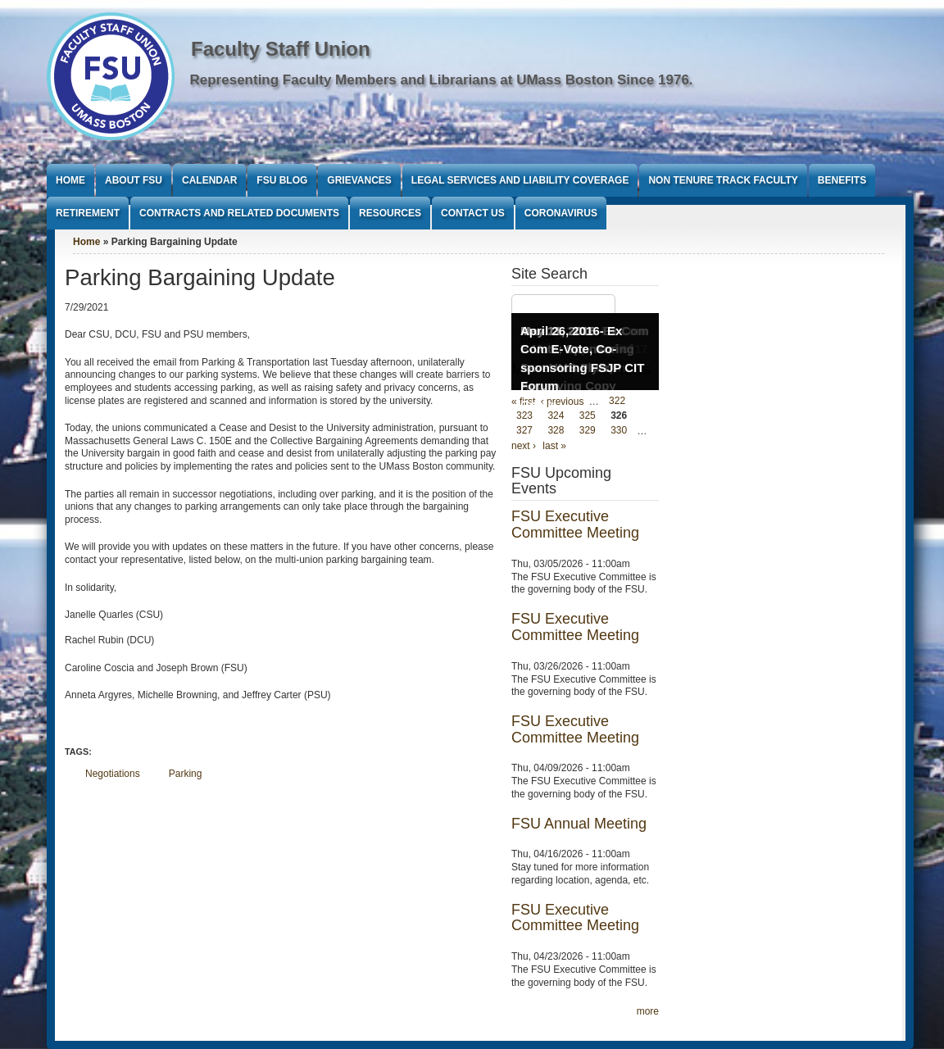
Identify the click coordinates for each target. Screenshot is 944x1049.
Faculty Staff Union (280, 49)
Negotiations (112, 773)
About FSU (133, 180)
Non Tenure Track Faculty (722, 180)
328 (555, 431)
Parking (185, 773)
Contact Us (473, 213)
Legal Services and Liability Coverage (520, 180)
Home (70, 180)
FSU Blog (281, 180)
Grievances (359, 180)
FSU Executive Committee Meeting (575, 524)
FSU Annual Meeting (579, 823)
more (648, 1011)
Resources (390, 213)
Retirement (88, 213)
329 (587, 431)
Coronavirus (560, 213)
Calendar (209, 180)
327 (524, 431)
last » (554, 446)
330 (618, 431)
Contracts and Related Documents (239, 213)
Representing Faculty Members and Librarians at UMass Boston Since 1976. (441, 80)
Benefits (842, 180)
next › (523, 446)
